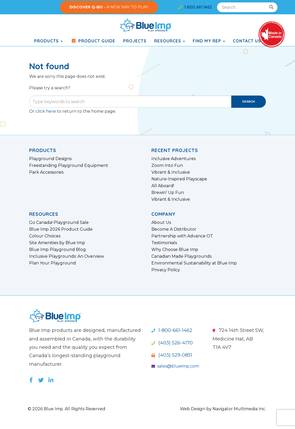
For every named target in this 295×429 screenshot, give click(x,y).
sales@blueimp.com (175, 366)
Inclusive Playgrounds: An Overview (66, 256)
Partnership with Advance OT (182, 236)
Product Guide (92, 40)
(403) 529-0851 (171, 355)
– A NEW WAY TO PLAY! (108, 7)
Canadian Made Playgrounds (181, 256)
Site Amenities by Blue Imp (57, 243)
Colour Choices (44, 236)
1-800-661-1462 (171, 330)
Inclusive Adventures (173, 159)
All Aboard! (162, 186)
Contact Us (247, 40)
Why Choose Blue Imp (174, 250)
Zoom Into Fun (167, 165)
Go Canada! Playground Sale (59, 222)
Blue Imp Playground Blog (57, 250)
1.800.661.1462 (195, 7)
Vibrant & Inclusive (170, 172)
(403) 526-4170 (172, 343)
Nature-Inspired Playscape (179, 179)
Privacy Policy (165, 270)
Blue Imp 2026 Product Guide (61, 229)
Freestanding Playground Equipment (68, 165)
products (48, 40)
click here (46, 111)
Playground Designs (50, 159)
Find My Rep (209, 40)
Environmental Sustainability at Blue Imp (194, 263)
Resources (169, 40)
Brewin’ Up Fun (167, 193)
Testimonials (164, 243)
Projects (134, 40)
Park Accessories (46, 172)
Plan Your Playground (52, 263)
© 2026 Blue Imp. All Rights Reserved (67, 408)
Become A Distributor (173, 229)
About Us (161, 222)
